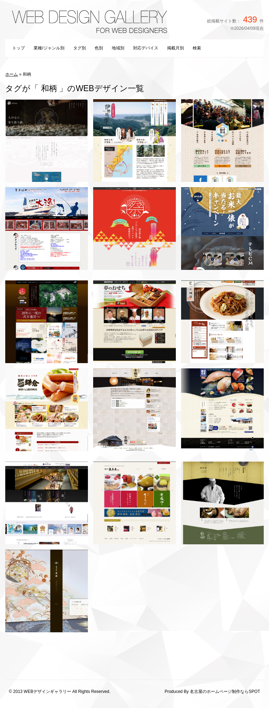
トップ (18, 48)
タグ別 (79, 48)
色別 (99, 48)
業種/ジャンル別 (49, 48)
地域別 (118, 48)
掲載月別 (175, 48)
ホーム (11, 74)
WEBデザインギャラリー (47, 691)
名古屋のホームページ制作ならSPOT (225, 691)
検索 (197, 48)
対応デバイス (145, 48)
